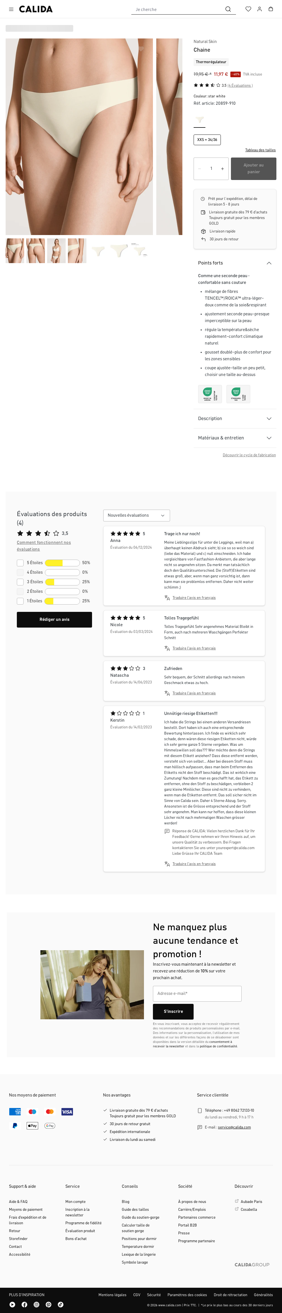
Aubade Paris (251, 1202)
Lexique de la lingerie (139, 1255)
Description (210, 418)
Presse (184, 1233)
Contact (15, 1247)
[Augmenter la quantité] (222, 169)
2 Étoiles (35, 591)
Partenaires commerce (196, 1217)
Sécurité (154, 1295)
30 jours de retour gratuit (130, 1124)
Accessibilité (19, 1255)
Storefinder (18, 1239)
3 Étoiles (35, 582)
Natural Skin (205, 42)
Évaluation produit (80, 1231)
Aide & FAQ (18, 1202)
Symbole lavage (135, 1262)
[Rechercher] (228, 9)
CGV (136, 1295)
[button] (235, 150)
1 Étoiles (34, 601)
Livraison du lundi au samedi (132, 1140)
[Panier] (270, 9)
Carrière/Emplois (192, 1210)
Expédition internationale (130, 1132)
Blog (125, 1202)
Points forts (210, 263)
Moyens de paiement (26, 1210)
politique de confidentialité (218, 1046)
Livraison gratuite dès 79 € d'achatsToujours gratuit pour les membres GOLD (143, 1113)
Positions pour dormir (139, 1239)
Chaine (202, 50)
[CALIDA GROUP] (254, 1273)
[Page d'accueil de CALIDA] (36, 9)
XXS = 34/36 (207, 140)
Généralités (263, 1295)
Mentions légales (112, 1295)
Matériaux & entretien (221, 438)
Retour (14, 1231)
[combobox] (176, 9)
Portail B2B (187, 1225)
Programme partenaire (196, 1241)
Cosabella (249, 1210)
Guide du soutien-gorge (140, 1217)
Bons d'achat (76, 1239)
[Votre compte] (259, 9)
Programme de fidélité (83, 1223)
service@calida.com (234, 1127)
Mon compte (75, 1202)
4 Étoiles (35, 572)
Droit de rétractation (230, 1295)
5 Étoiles (35, 563)
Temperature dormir (138, 1247)
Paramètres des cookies (187, 1295)
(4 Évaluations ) (240, 86)
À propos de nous (192, 1202)
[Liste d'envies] (248, 9)
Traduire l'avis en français (194, 598)
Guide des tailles (135, 1210)
